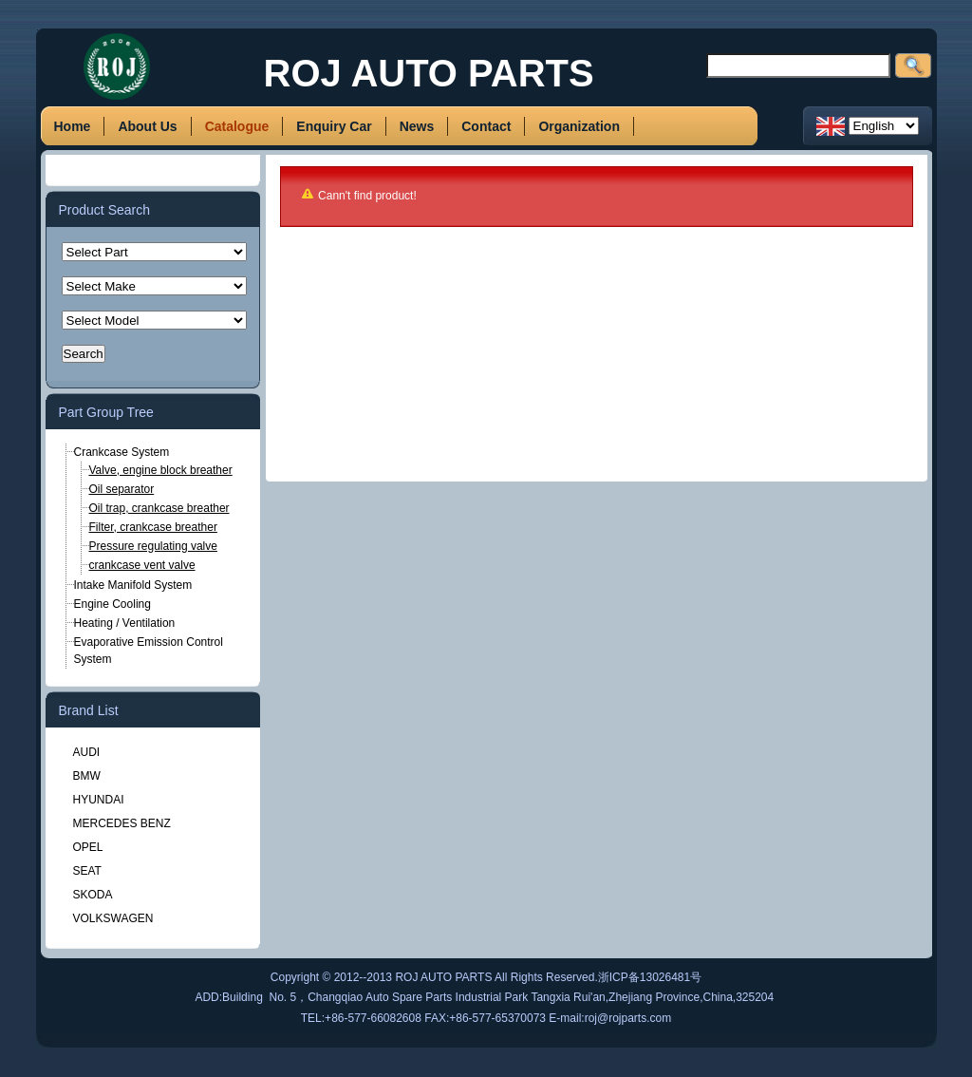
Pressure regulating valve (153, 546)
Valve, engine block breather (161, 470)
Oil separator (122, 489)
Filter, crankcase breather (153, 527)
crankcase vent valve (142, 565)
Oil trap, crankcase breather (159, 508)
